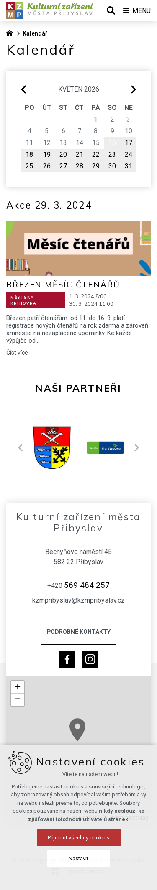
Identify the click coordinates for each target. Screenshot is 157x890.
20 (63, 154)
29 (96, 166)
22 (96, 154)
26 (47, 166)
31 (128, 166)
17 (128, 143)
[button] (89, 736)
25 (29, 166)
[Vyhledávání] (111, 10)
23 (112, 154)
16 (112, 143)
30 (112, 166)
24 (128, 154)
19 (47, 154)
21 (79, 154)
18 (29, 154)
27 (63, 166)
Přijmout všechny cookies (78, 873)
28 (79, 166)
